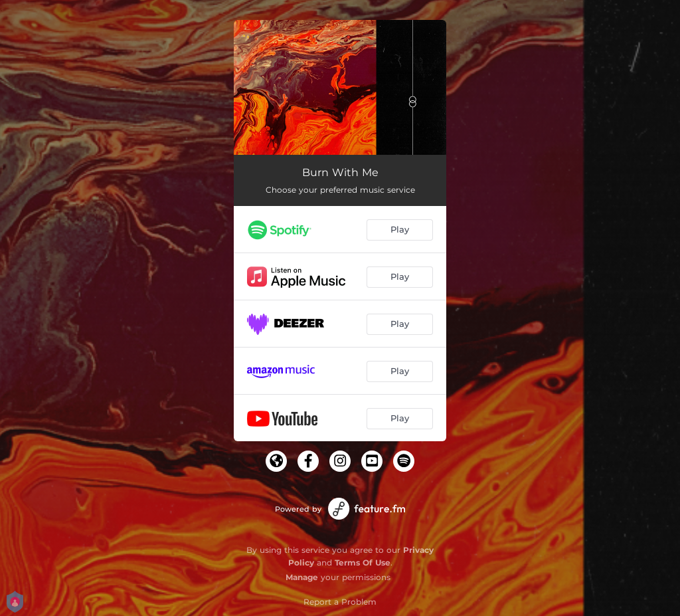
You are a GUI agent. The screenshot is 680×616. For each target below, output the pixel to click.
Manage (302, 577)
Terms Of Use (362, 562)
